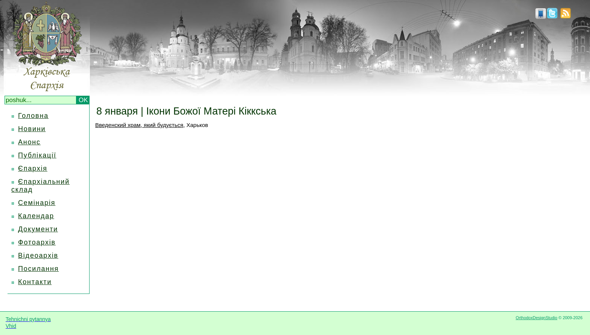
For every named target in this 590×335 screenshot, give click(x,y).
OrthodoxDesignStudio (536, 317)
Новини (32, 129)
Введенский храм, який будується (139, 125)
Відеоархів (38, 255)
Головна (33, 115)
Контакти (35, 282)
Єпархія (32, 168)
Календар (36, 216)
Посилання (38, 268)
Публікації (37, 155)
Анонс (29, 142)
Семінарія (36, 203)
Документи (38, 229)
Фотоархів (37, 242)
